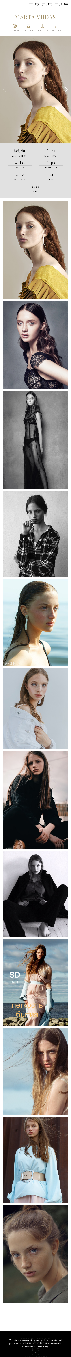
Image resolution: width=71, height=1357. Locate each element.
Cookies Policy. (41, 1346)
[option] (35, 89)
